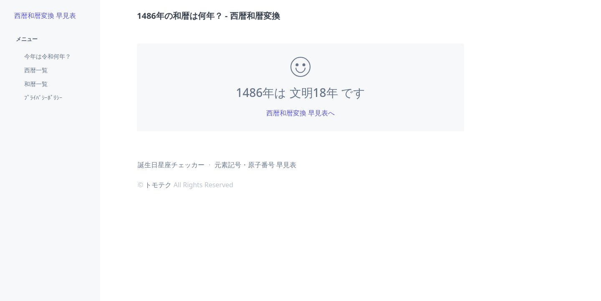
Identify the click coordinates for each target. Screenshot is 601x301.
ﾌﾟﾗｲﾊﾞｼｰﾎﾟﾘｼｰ (43, 98)
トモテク (158, 184)
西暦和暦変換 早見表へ (300, 112)
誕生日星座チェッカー (171, 164)
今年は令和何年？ (47, 56)
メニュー (27, 39)
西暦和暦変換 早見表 (45, 15)
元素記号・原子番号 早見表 (255, 164)
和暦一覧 (36, 84)
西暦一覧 (36, 70)
